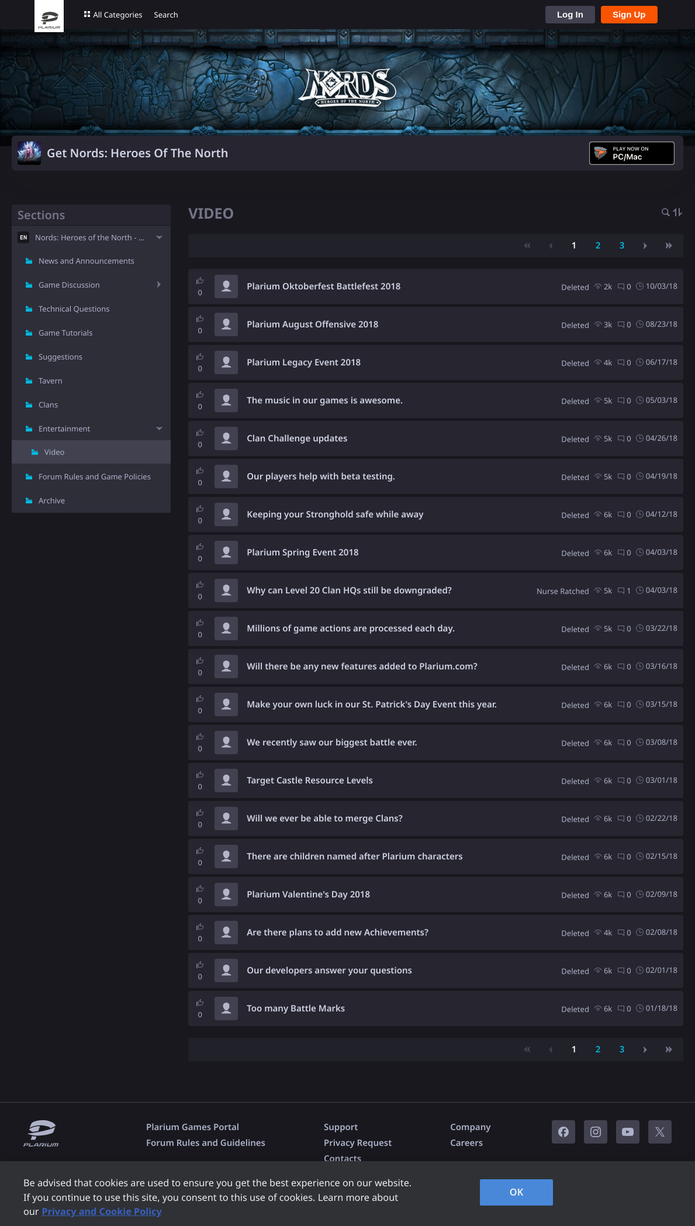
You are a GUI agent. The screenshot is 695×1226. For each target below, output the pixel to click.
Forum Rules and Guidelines (205, 1143)
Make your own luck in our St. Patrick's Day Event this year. (372, 704)
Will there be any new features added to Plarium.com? (362, 666)
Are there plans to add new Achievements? (337, 932)
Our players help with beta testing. (321, 476)
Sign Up (629, 14)
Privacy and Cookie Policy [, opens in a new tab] (102, 1211)
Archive (52, 500)
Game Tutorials (65, 332)
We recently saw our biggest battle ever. (332, 742)
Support (341, 1127)
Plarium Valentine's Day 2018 (308, 894)
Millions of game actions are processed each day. (351, 628)
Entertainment (64, 428)
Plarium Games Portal (192, 1127)
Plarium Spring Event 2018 (302, 552)
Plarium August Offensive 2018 (312, 324)
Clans (48, 404)
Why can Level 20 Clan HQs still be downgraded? (349, 590)
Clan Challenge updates (297, 438)
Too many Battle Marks (296, 1008)
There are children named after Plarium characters (354, 856)
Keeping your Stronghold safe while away (335, 514)
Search (166, 14)
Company (470, 1127)
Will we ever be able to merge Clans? (324, 818)
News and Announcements (86, 260)
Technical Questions (74, 308)
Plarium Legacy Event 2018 (304, 362)
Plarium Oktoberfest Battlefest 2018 (323, 286)
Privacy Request (358, 1143)
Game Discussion (69, 284)
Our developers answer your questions (329, 970)
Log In (570, 14)
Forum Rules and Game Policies (95, 476)
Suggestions (60, 356)
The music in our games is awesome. (325, 400)
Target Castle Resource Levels (310, 780)
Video (54, 452)
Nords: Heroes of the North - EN (91, 237)
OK (517, 1192)
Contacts (342, 1159)
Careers (466, 1143)
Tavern (51, 380)
